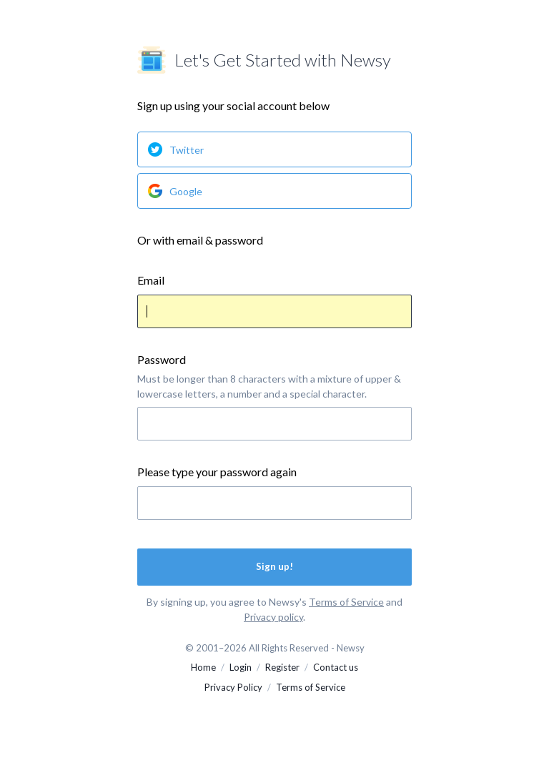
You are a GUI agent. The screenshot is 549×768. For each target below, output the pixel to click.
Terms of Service (346, 602)
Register (282, 667)
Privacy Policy (233, 687)
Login (240, 667)
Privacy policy (273, 617)
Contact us (335, 667)
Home (203, 667)
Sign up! (274, 566)
